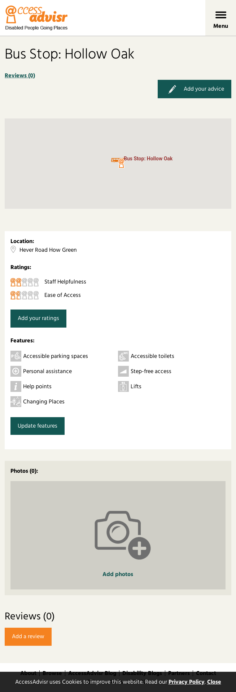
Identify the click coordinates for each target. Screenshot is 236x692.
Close (214, 682)
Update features (37, 426)
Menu (220, 26)
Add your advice (194, 89)
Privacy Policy (187, 682)
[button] (121, 163)
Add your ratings (38, 318)
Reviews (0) (20, 75)
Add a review (28, 636)
